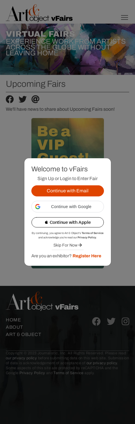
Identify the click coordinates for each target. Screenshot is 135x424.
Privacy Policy (87, 237)
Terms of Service (93, 233)
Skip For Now (67, 245)
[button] (67, 206)
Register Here (87, 256)
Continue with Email (68, 190)
